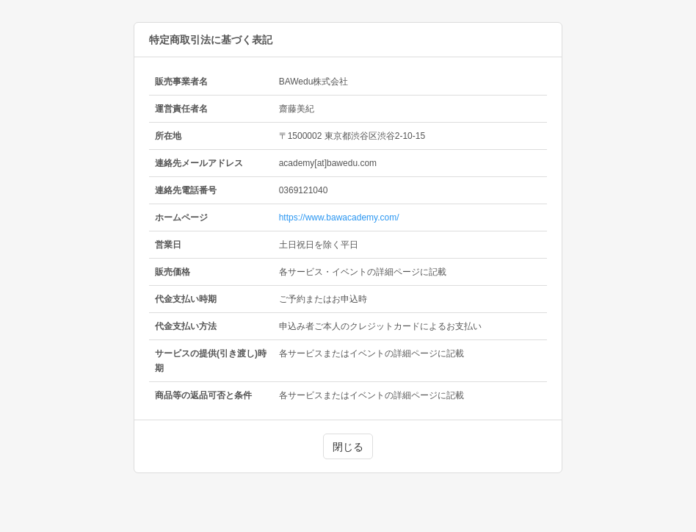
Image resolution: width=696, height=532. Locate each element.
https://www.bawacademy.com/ (339, 217)
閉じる (348, 447)
